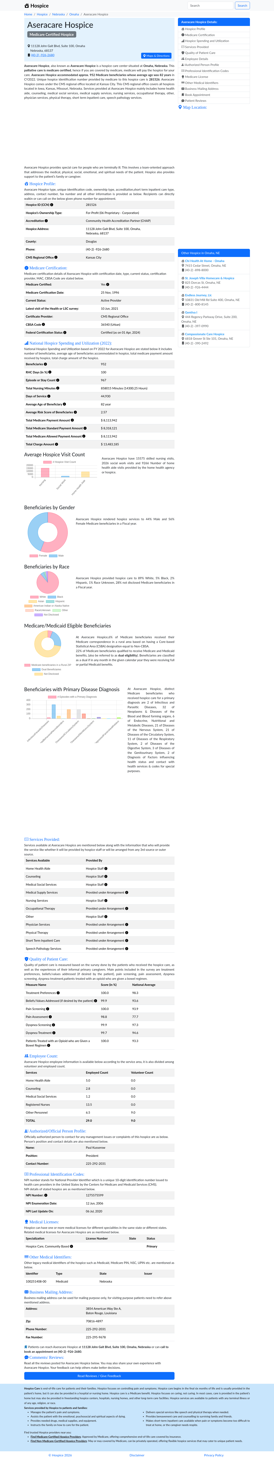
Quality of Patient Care (198, 53)
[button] (51, 204)
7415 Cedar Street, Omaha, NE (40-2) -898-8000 (203, 265)
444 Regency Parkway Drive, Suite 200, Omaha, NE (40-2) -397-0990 (209, 319)
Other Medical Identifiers (199, 83)
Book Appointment (195, 95)
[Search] (210, 5)
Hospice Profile (193, 29)
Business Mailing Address (200, 88)
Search (242, 5)
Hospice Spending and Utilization (205, 41)
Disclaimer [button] (137, 1455)
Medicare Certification (198, 35)
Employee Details (194, 59)
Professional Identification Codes (205, 71)
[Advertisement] (99, 132)
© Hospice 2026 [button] (60, 1455)
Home (28, 14)
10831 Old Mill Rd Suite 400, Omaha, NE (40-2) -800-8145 (210, 299)
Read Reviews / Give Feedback (99, 1376)
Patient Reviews (193, 100)
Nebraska (58, 14)
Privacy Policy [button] (214, 1455)
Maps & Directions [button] (156, 55)
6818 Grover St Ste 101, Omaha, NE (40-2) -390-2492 (207, 338)
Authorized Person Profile (200, 65)
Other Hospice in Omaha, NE (200, 253)
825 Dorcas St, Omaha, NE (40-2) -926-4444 (207, 282)
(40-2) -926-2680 (42, 55)
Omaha (74, 14)
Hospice (42, 14)
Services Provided (195, 47)
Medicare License (194, 76)
